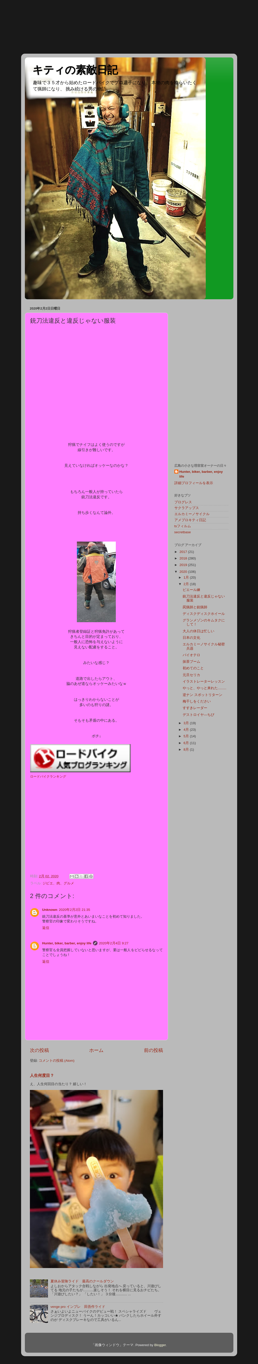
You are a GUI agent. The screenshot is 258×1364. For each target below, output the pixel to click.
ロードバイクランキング (48, 776)
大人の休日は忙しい (198, 631)
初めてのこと (193, 668)
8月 (187, 749)
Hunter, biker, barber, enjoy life (67, 943)
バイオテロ (191, 655)
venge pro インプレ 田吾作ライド (77, 1307)
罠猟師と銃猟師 (195, 607)
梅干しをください (197, 701)
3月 (187, 723)
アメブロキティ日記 (190, 520)
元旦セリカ (191, 675)
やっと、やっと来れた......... (204, 688)
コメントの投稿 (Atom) (56, 1060)
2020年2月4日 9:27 (113, 943)
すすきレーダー (195, 708)
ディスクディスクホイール (204, 614)
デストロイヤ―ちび (198, 715)
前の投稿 (153, 1050)
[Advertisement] (22, 26)
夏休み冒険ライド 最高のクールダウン (82, 1281)
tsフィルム (182, 526)
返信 (45, 928)
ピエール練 (191, 590)
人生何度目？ (42, 1075)
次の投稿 (39, 1050)
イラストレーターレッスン (204, 681)
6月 (187, 743)
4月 (187, 729)
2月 (187, 584)
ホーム (96, 1050)
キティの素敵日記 (75, 70)
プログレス (183, 502)
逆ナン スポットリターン (202, 695)
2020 (183, 572)
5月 (187, 736)
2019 (183, 565)
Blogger (160, 1345)
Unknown (50, 910)
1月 (187, 577)
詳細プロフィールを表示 (193, 483)
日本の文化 (191, 638)
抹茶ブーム (191, 661)
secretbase (182, 532)
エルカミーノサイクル (192, 514)
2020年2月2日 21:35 (74, 910)
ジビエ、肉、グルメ (58, 883)
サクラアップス (186, 508)
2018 (183, 558)
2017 (183, 552)
